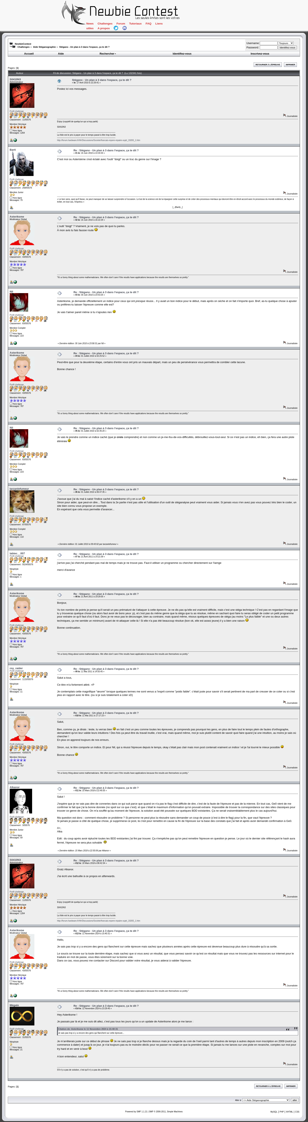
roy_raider (16, 668)
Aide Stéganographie (44, 47)
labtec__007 (17, 553)
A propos (104, 28)
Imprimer (290, 65)
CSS (297, 1112)
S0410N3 (15, 79)
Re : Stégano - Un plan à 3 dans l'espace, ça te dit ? (106, 150)
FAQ (148, 23)
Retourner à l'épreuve (268, 65)
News (89, 23)
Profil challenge (17, 111)
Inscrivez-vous (260, 53)
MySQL (274, 1112)
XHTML (289, 1112)
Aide (61, 53)
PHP (282, 1112)
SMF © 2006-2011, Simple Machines (166, 1111)
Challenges (105, 23)
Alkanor (15, 787)
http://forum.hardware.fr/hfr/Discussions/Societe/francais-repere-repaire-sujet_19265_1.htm (98, 140)
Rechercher (108, 53)
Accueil (29, 53)
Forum (121, 23)
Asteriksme (17, 216)
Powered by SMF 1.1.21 (136, 1111)
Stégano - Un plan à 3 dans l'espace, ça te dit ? (84, 47)
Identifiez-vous (182, 53)
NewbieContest (23, 44)
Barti (13, 149)
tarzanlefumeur (19, 488)
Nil (11, 291)
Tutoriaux (135, 23)
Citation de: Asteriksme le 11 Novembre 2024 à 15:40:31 (88, 1029)
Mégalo (14, 1005)
